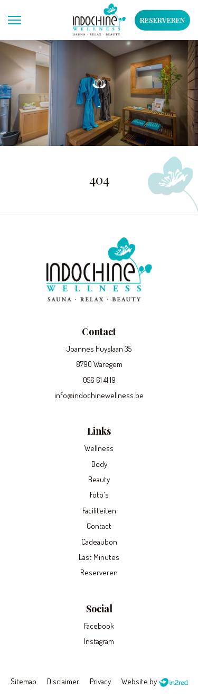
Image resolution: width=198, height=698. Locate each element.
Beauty (99, 479)
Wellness (99, 448)
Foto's (99, 495)
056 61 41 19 (99, 380)
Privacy (100, 681)
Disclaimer (63, 681)
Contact (99, 526)
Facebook (99, 626)
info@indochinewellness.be (99, 395)
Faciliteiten (99, 511)
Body (99, 464)
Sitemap (23, 681)
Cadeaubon (99, 542)
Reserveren (162, 19)
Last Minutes (99, 557)
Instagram (99, 641)
